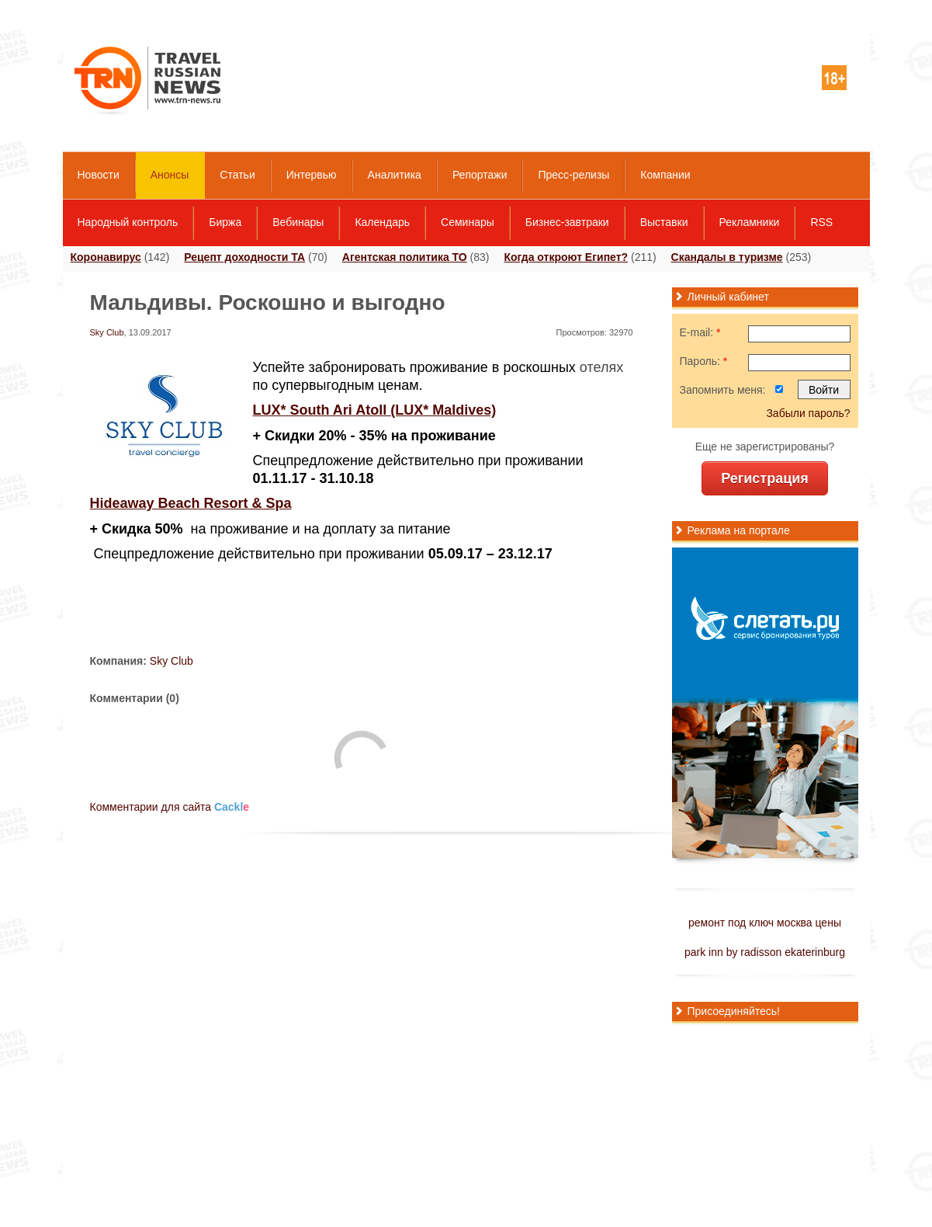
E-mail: (700, 332)
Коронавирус (106, 257)
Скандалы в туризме (727, 257)
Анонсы (170, 175)
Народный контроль (128, 222)
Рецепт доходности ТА (244, 257)
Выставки (664, 222)
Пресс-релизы (573, 175)
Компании (665, 175)
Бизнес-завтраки (567, 222)
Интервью (311, 175)
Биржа (225, 222)
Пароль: (704, 361)
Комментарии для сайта (170, 807)
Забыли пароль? (808, 413)
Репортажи (480, 175)
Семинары (467, 222)
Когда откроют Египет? (566, 257)
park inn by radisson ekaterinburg (764, 952)
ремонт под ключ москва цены (764, 922)
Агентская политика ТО (404, 257)
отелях (601, 367)
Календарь (382, 222)
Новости (99, 175)
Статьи (237, 175)
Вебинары (298, 222)
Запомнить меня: (723, 390)
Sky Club (107, 332)
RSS (821, 222)
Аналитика (394, 175)
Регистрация (765, 478)
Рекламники (749, 222)
